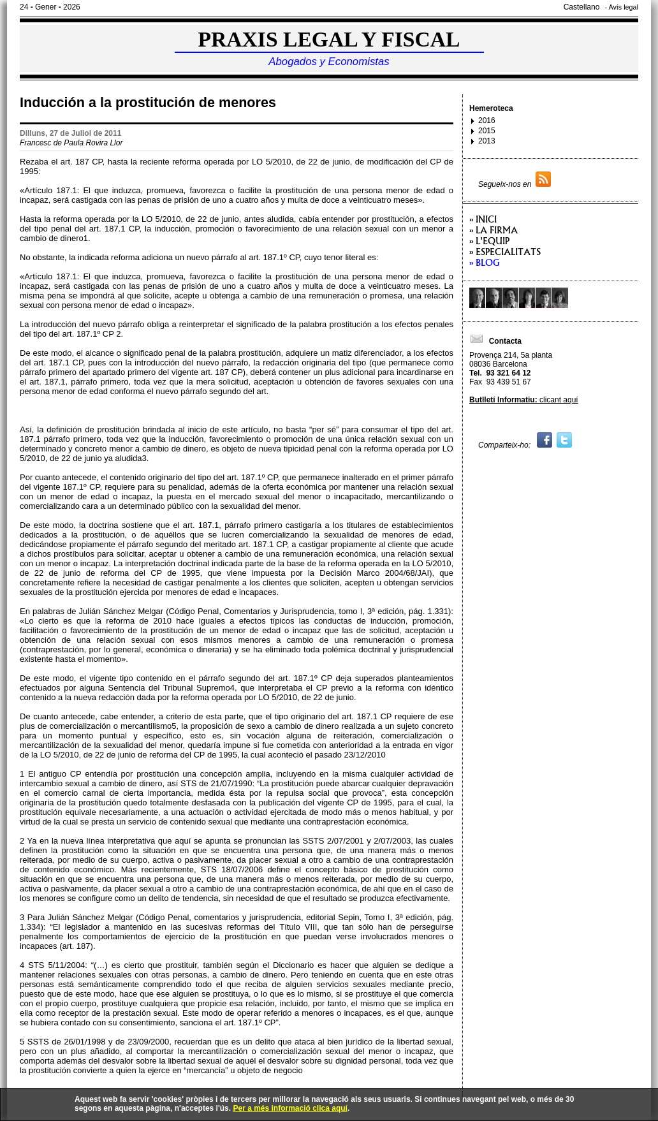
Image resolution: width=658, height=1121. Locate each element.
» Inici (483, 219)
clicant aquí (523, 399)
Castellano (582, 7)
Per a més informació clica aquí (290, 1108)
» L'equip (489, 240)
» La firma (493, 229)
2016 (486, 120)
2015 (486, 130)
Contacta (495, 341)
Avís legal (623, 7)
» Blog (484, 262)
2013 (486, 140)
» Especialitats (505, 251)
